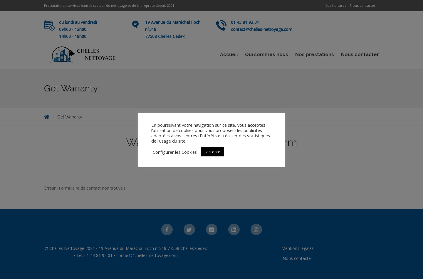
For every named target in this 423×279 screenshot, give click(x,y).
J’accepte (212, 151)
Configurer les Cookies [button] (175, 152)
